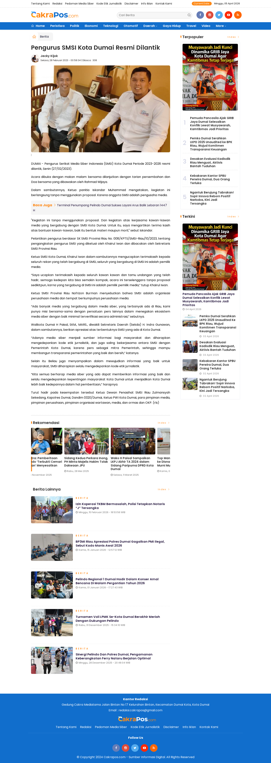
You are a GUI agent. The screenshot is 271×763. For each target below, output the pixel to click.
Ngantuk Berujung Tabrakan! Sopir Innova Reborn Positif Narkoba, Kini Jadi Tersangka (212, 198)
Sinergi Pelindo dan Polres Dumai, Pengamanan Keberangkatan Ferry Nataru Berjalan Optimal (114, 658)
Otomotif (131, 26)
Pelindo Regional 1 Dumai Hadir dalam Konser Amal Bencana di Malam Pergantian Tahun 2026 (118, 582)
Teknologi (110, 26)
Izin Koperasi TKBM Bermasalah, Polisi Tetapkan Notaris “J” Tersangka (121, 507)
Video (206, 26)
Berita (44, 36)
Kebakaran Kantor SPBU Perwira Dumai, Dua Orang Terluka (210, 179)
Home (38, 26)
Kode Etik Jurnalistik (109, 3)
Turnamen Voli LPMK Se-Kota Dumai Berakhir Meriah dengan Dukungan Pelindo (118, 620)
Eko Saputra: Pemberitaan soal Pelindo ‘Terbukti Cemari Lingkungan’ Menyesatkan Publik (100, 463)
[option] (54, 453)
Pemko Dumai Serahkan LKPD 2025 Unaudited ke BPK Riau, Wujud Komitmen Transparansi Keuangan (211, 143)
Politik (74, 26)
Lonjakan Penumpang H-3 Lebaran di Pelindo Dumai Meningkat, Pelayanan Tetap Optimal (53, 463)
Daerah (149, 26)
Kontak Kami (164, 3)
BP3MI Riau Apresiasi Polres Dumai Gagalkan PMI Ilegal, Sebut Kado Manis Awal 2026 (121, 545)
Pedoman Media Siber (79, 3)
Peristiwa (57, 26)
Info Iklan (147, 3)
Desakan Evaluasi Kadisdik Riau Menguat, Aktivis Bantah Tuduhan (210, 162)
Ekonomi (91, 26)
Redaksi (57, 3)
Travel (191, 26)
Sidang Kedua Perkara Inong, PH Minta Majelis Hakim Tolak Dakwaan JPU (146, 461)
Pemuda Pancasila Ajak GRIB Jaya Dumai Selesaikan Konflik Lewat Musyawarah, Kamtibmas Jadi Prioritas (212, 123)
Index (164, 422)
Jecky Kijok (49, 56)
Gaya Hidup (172, 26)
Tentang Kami (40, 3)
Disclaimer (131, 3)
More (220, 26)
